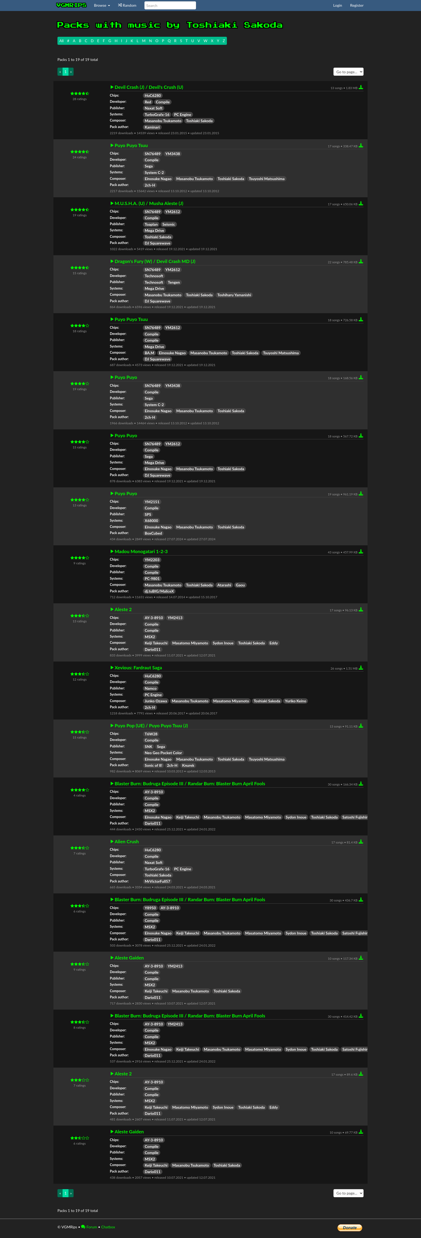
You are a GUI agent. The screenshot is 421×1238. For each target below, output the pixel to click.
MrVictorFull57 (157, 881)
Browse (102, 5)
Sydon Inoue (223, 643)
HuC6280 (153, 95)
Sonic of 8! (153, 765)
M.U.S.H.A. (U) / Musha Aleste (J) (149, 203)
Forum (89, 1227)
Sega (149, 166)
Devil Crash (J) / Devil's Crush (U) (149, 87)
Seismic (168, 224)
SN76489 (153, 153)
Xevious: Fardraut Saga (138, 667)
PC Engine (182, 114)
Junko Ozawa (156, 701)
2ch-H (150, 185)
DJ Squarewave (157, 243)
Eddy (274, 643)
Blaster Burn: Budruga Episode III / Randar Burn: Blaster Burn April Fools (190, 783)
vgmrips (72, 5)
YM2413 (175, 617)
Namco (151, 688)
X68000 (151, 520)
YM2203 (152, 559)
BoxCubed (153, 533)
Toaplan (151, 224)
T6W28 (151, 734)
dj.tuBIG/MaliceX (159, 591)
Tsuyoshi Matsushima (267, 178)
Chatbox (108, 1227)
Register (357, 5)
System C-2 (154, 172)
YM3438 (172, 153)
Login (337, 5)
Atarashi (224, 585)
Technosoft (154, 275)
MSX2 (150, 636)
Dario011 (153, 649)
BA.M (149, 352)
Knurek (188, 765)
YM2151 (152, 501)
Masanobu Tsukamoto (163, 120)
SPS (148, 514)
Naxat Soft (153, 108)
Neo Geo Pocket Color (163, 752)
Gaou (240, 585)
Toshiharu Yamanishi (234, 295)
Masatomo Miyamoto (190, 643)
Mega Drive (154, 230)
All (61, 40)
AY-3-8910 (154, 617)
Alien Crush (127, 841)
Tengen (174, 282)
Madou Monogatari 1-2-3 (141, 551)
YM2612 (172, 211)
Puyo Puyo (126, 377)
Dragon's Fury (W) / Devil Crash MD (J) (155, 261)
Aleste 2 (123, 609)
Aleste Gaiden (129, 957)
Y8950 (150, 907)
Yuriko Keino (295, 701)
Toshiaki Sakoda (199, 120)
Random (127, 5)
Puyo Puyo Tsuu (131, 145)
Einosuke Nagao (158, 178)
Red (148, 102)
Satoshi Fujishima (356, 817)
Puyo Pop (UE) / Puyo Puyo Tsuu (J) (151, 725)
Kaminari (152, 127)
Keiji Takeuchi (156, 643)
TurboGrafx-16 (157, 114)
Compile (163, 102)
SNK (148, 746)
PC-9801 (152, 578)
